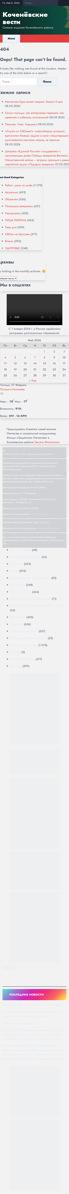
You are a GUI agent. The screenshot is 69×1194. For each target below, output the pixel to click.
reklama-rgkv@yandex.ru (49, 528)
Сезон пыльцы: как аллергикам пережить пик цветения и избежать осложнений (34, 115)
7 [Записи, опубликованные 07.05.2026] (35, 357)
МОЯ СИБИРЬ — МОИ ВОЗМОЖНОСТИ (37, 606)
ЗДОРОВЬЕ (12, 248)
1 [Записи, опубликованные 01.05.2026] (44, 351)
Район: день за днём (18, 185)
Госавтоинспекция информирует (30, 578)
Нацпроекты (12, 213)
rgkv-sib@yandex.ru (40, 514)
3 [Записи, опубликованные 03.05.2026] (64, 351)
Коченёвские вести (25, 18)
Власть (9, 241)
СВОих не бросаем (17, 234)
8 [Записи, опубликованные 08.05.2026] (44, 357)
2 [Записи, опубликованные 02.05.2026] (54, 351)
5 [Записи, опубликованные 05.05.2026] (15, 357)
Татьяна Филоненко (46, 442)
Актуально (11, 192)
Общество (11, 199)
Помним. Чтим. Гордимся (21, 124)
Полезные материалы (19, 206)
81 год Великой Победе (25, 557)
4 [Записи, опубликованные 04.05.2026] (5, 357)
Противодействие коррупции (28, 638)
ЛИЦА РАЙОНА (15, 220)
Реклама (15, 652)
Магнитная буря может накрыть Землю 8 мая (33, 102)
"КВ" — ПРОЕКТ (20, 550)
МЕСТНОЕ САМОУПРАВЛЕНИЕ (30, 599)
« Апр (32, 380)
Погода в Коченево (12, 389)
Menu (11, 38)
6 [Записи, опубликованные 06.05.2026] (25, 357)
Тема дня (11, 227)
